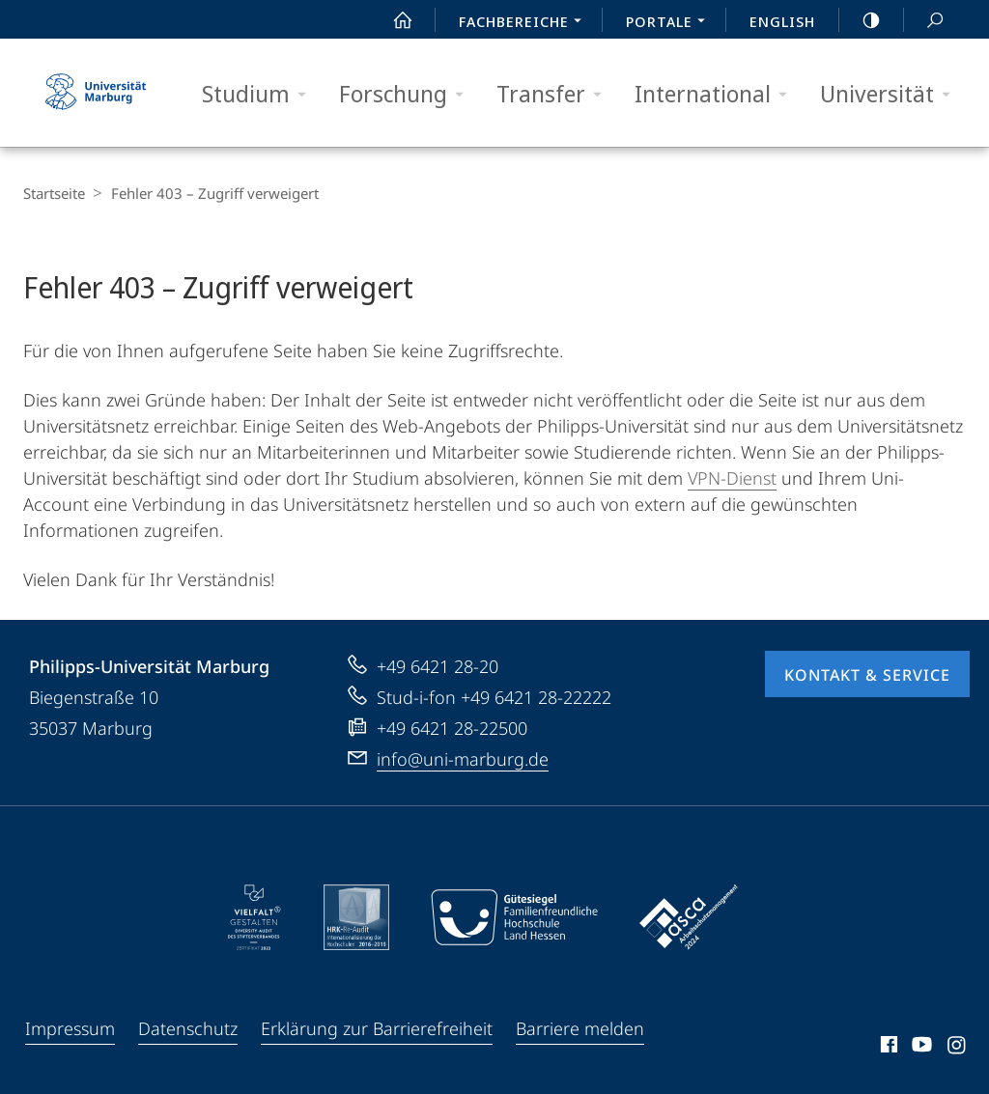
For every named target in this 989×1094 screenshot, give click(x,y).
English (782, 21)
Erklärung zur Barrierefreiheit (377, 1028)
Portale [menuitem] (671, 23)
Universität (891, 94)
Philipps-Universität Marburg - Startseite (95, 92)
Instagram (958, 1047)
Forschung (407, 94)
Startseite (54, 193)
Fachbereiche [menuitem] (525, 23)
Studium (260, 94)
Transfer (555, 94)
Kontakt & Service (867, 675)
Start (392, 20)
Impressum (70, 1028)
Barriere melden (580, 1028)
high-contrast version (860, 20)
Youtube (920, 1047)
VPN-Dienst (732, 478)
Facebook (887, 1047)
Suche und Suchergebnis (924, 21)
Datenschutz (188, 1028)
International (717, 94)
